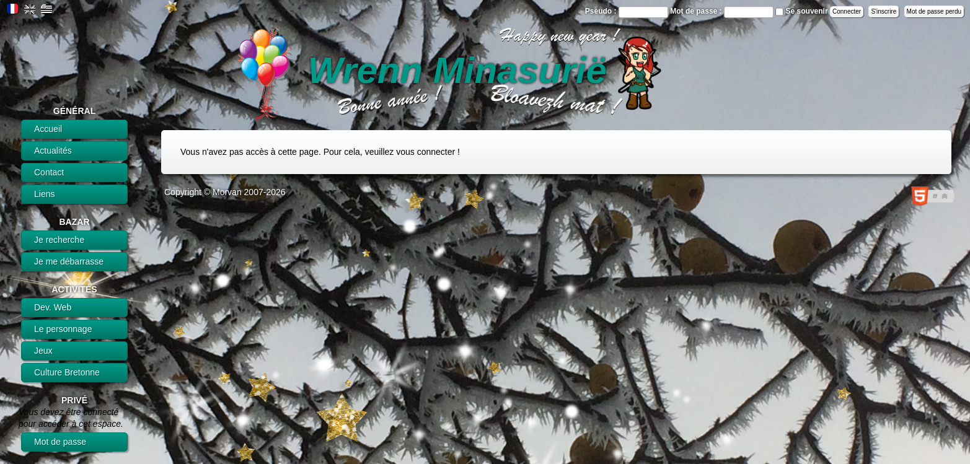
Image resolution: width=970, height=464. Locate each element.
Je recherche (59, 240)
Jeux (43, 351)
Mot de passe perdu (934, 11)
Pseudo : (602, 11)
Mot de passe (60, 442)
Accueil (48, 129)
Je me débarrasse (69, 261)
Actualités (53, 150)
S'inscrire (883, 11)
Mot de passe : (697, 11)
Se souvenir (807, 11)
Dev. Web (52, 307)
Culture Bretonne (67, 372)
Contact (49, 172)
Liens (44, 194)
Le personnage (63, 329)
